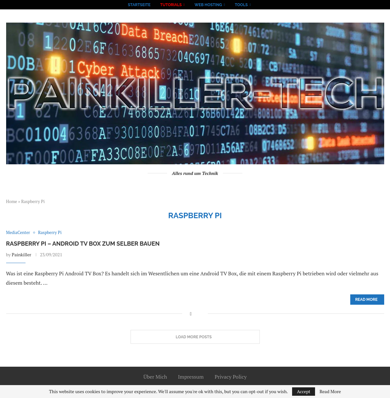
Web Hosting (208, 5)
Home (11, 201)
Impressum (191, 376)
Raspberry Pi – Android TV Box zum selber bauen (83, 243)
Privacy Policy (231, 376)
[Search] (259, 4)
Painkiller (21, 254)
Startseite (139, 5)
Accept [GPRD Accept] (304, 391)
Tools (241, 5)
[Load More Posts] (195, 337)
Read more (366, 299)
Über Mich (155, 376)
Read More (330, 391)
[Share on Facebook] (191, 314)
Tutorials (171, 5)
